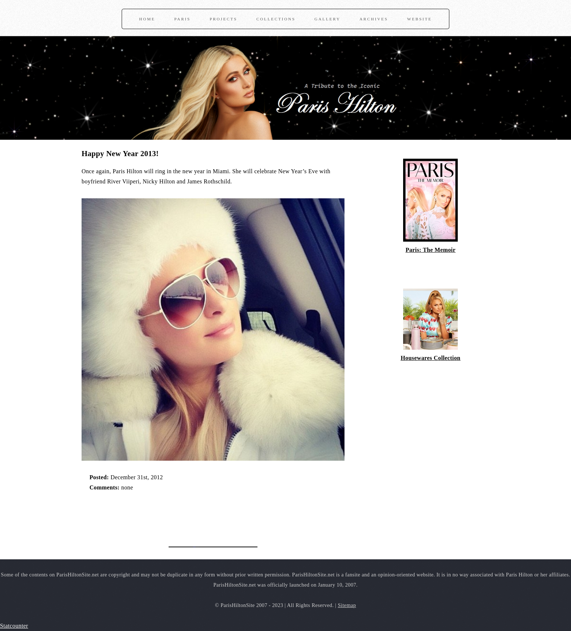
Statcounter (14, 626)
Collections (275, 19)
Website (419, 19)
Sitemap (347, 605)
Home (147, 19)
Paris (182, 19)
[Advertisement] (167, 515)
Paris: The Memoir (431, 250)
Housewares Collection (430, 358)
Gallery (327, 19)
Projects (223, 19)
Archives (373, 19)
